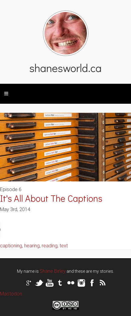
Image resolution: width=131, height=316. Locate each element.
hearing (32, 246)
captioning (11, 246)
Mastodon (11, 294)
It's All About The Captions (51, 198)
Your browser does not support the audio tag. (45, 230)
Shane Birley (53, 271)
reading (49, 246)
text (64, 246)
